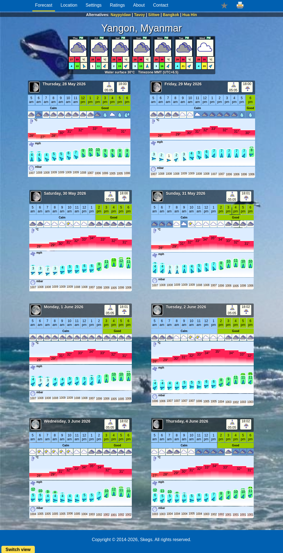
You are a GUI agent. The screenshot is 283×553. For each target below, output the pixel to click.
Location (69, 5)
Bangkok (171, 14)
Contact (160, 5)
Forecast (43, 5)
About (139, 5)
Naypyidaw (121, 14)
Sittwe (153, 14)
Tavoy (139, 14)
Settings (94, 5)
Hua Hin (189, 14)
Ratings (117, 5)
